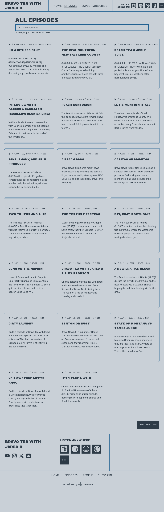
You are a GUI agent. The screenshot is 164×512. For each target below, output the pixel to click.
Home (58, 6)
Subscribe (100, 6)
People (85, 6)
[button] (9, 45)
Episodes (70, 6)
